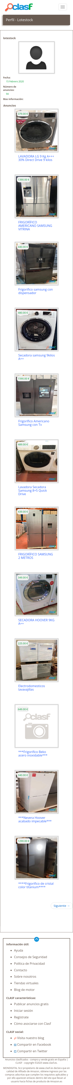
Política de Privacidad (29, 963)
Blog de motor (24, 990)
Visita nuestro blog (29, 1038)
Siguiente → (62, 906)
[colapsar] (62, 7)
